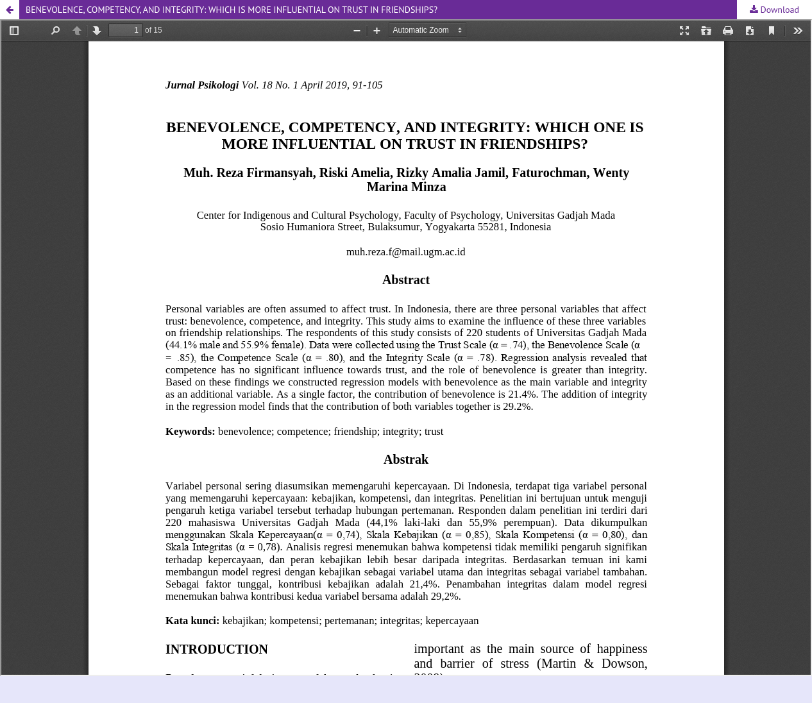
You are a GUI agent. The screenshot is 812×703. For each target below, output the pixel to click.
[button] (9, 9)
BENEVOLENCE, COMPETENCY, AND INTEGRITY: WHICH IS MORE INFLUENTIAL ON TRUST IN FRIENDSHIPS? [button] (231, 9)
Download (778, 9)
